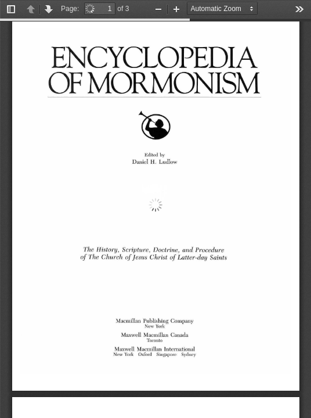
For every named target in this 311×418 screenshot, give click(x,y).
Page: (70, 9)
